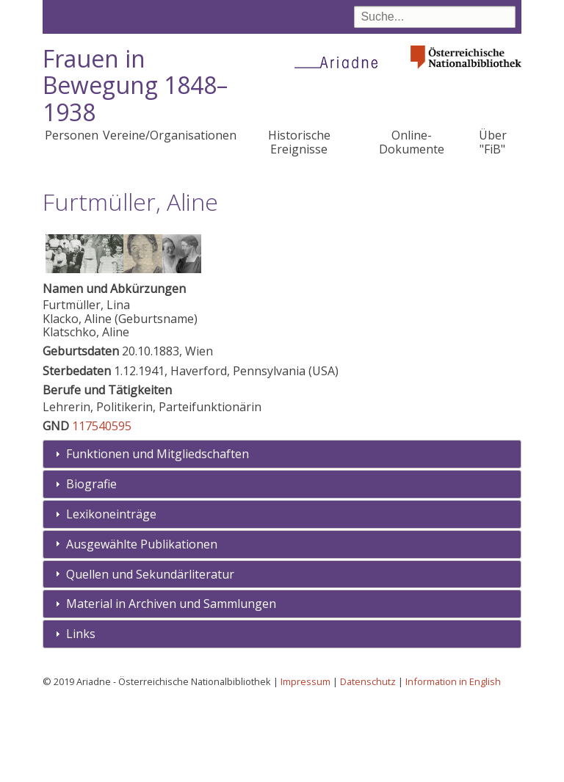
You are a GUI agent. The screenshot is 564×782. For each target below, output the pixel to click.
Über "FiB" (493, 141)
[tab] (282, 534)
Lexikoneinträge (111, 593)
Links (80, 713)
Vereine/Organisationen (169, 135)
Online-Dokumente (411, 141)
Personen (71, 135)
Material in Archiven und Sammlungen (171, 684)
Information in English (453, 760)
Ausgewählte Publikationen (141, 623)
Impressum (305, 760)
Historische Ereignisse (299, 141)
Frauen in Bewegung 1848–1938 (135, 85)
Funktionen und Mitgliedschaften (157, 534)
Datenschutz (368, 760)
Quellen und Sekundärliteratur (150, 653)
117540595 (101, 505)
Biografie (91, 563)
